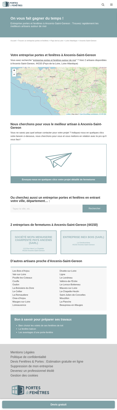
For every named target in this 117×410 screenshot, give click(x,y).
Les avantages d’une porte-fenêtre (36, 332)
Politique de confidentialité (28, 357)
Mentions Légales (23, 352)
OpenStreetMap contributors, (89, 114)
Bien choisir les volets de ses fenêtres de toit (41, 325)
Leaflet (68, 114)
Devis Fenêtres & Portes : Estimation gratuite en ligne (47, 361)
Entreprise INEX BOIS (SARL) (83, 237)
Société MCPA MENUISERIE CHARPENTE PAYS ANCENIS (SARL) (33, 240)
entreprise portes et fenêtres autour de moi (54, 60)
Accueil (13, 41)
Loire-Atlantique (71, 41)
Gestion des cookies (24, 375)
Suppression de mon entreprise (32, 366)
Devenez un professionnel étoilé (32, 370)
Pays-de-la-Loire (57, 41)
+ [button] (14, 71)
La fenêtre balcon (27, 329)
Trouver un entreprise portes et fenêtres (33, 41)
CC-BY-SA (102, 114)
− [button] (14, 75)
